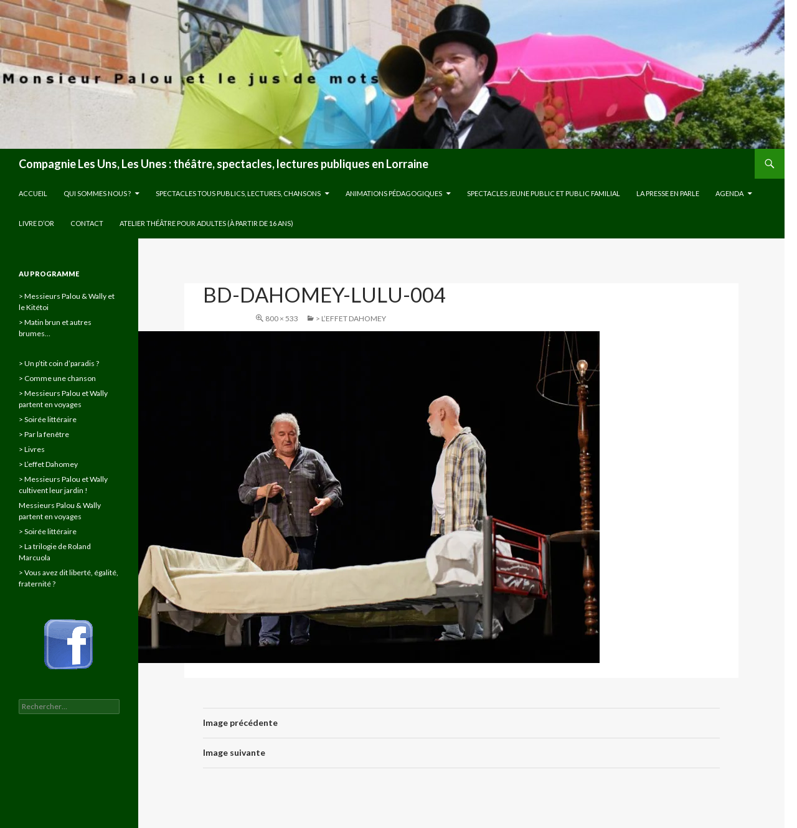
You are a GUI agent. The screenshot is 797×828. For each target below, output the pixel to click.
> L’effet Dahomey (351, 318)
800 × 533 (281, 318)
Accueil (33, 193)
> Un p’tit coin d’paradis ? (59, 363)
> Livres (32, 449)
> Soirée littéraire (48, 419)
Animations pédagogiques (394, 193)
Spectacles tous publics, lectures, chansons (238, 193)
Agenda (729, 193)
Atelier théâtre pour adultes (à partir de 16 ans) (206, 223)
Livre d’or (36, 223)
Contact (86, 223)
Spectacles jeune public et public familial (543, 193)
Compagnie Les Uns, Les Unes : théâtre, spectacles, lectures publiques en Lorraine (223, 164)
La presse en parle (667, 193)
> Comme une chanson (57, 378)
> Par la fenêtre (44, 434)
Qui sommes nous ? (97, 193)
